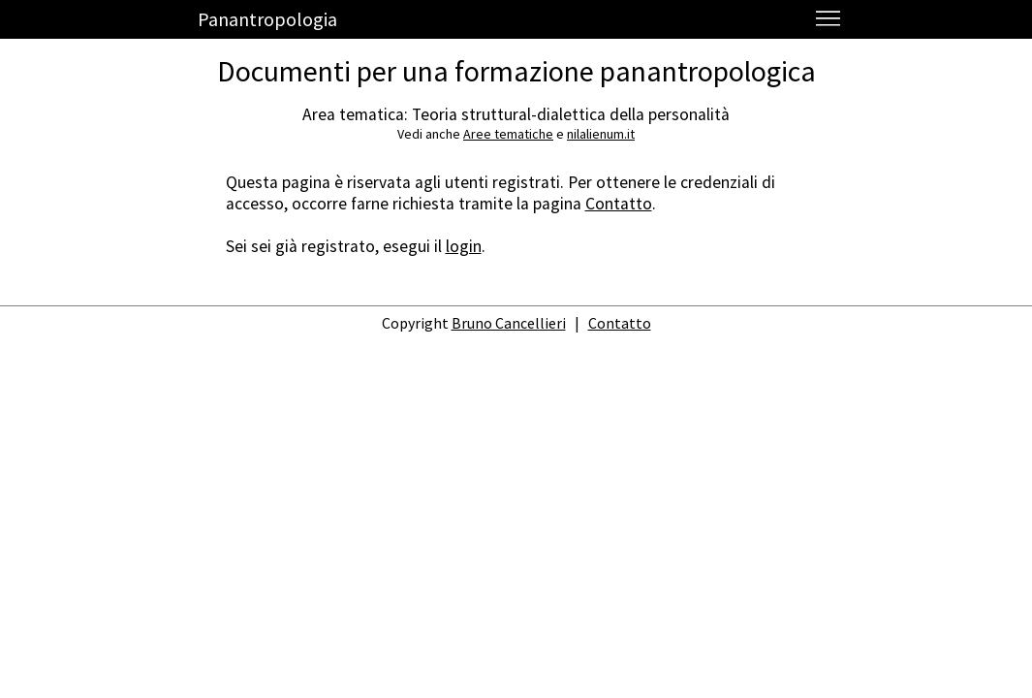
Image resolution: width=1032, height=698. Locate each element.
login (464, 246)
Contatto (618, 203)
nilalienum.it (601, 134)
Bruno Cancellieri (509, 323)
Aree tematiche (508, 134)
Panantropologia (267, 19)
